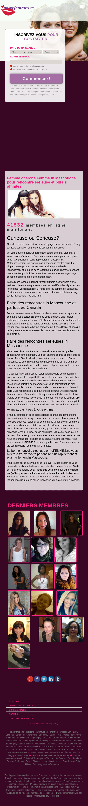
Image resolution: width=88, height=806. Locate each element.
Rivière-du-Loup (40, 761)
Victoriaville (40, 744)
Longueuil (20, 735)
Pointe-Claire (46, 749)
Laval (75, 732)
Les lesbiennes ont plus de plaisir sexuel (42, 781)
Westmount (51, 758)
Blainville (17, 740)
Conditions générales (21, 706)
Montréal (54, 732)
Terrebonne (76, 735)
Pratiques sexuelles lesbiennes (20, 790)
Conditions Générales (38, 89)
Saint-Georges (25, 749)
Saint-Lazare (55, 761)
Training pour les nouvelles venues (20, 775)
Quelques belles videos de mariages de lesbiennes (29, 793)
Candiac (62, 758)
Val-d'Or (13, 749)
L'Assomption (38, 758)
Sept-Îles (64, 752)
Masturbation (13, 787)
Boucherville (11, 746)
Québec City (65, 732)
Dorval (66, 761)
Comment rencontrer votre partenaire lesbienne (60, 775)
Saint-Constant (23, 755)
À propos (14, 702)
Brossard (47, 738)
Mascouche (52, 744)
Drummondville (59, 738)
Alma (36, 749)
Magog (11, 755)
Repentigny (36, 738)
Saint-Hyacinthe (30, 740)
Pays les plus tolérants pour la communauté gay (27, 778)
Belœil (19, 758)
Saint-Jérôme (74, 738)
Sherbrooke (31, 735)
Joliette (27, 758)
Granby (8, 740)
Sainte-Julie (59, 749)
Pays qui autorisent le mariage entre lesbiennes (58, 790)
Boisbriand (71, 749)
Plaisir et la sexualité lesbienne (44, 787)
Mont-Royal (26, 761)
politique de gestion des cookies (38, 92)
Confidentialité (17, 710)
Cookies (13, 714)
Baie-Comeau (48, 755)
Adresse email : (20, 56)
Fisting (25, 787)
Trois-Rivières (62, 735)
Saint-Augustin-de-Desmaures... (47, 764)
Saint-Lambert (63, 755)
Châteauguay (11, 744)
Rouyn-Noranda (74, 744)
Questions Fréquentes (21, 718)
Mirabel (62, 744)
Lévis (52, 735)
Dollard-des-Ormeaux (62, 740)
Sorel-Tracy (47, 746)
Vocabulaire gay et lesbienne (47, 796)
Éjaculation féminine (69, 787)
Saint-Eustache (26, 744)
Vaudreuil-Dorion (62, 746)
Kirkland (75, 755)
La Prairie (36, 755)
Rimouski (77, 740)
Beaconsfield (13, 761)
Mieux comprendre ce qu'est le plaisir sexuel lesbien (54, 784)
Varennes (10, 758)
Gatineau (9, 735)
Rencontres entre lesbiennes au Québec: (29, 732)
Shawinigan (45, 740)
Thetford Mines (52, 752)
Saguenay (43, 735)
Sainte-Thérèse (36, 752)
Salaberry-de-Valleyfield (30, 746)
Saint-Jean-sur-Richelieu (17, 738)
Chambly (74, 752)
